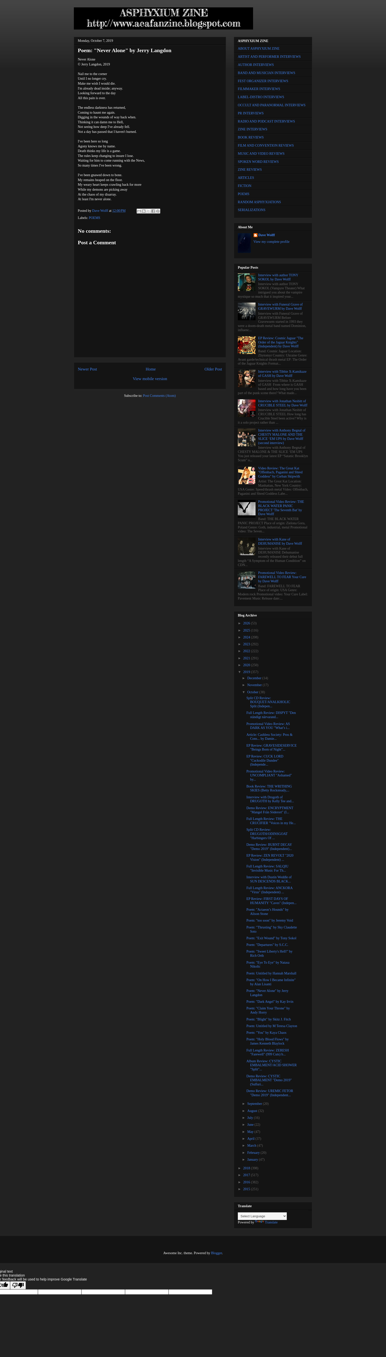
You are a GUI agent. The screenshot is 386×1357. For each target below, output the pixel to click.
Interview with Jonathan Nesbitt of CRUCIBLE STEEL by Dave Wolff (282, 403)
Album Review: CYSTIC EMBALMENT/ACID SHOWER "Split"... (271, 1065)
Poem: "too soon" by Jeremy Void (269, 920)
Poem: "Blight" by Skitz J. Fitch (268, 1019)
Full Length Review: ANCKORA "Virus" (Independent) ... (269, 890)
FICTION (244, 186)
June (250, 1124)
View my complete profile (272, 242)
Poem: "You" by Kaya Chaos (266, 1032)
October (253, 692)
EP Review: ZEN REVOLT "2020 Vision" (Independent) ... (269, 858)
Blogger (216, 1253)
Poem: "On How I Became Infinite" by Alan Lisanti (271, 982)
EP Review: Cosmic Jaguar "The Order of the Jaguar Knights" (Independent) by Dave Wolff (280, 342)
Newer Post (87, 369)
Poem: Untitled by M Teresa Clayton (271, 1026)
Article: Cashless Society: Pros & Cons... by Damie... (269, 737)
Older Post (213, 369)
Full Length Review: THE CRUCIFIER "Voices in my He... (271, 821)
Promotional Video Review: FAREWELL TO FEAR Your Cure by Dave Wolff (282, 577)
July (250, 1118)
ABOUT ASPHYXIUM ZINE (258, 48)
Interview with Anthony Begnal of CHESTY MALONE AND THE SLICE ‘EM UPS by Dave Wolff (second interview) (282, 437)
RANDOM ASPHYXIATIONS (259, 202)
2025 (247, 630)
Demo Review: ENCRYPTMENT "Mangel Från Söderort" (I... (269, 810)
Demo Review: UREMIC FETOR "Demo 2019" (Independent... (269, 1093)
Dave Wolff (266, 235)
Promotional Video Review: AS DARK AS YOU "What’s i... (268, 726)
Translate (266, 1222)
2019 (247, 672)
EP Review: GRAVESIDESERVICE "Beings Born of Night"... (271, 748)
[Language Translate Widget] (262, 1216)
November (255, 685)
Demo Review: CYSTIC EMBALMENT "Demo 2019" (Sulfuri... (269, 1080)
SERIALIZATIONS (251, 210)
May (250, 1132)
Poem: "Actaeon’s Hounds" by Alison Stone (267, 912)
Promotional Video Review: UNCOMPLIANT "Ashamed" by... (269, 776)
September (255, 1104)
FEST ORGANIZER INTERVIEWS (263, 81)
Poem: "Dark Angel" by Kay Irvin (269, 1001)
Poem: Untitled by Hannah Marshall (271, 973)
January (253, 1159)
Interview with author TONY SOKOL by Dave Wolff (278, 277)
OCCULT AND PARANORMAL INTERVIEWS (272, 105)
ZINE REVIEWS (250, 169)
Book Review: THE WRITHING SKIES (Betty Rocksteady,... (269, 788)
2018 (247, 1168)
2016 (247, 1182)
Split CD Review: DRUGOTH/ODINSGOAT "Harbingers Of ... (267, 834)
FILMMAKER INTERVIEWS (259, 89)
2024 (247, 637)
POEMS (94, 218)
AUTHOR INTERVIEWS (256, 65)
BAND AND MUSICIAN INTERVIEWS (266, 73)
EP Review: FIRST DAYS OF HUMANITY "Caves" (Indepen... (271, 901)
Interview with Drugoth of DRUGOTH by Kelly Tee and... (270, 799)
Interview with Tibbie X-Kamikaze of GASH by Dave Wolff (282, 374)
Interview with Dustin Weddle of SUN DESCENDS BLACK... (269, 879)
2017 (247, 1175)
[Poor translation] (18, 1285)
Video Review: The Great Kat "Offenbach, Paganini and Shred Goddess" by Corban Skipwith (280, 472)
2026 (247, 623)
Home (151, 369)
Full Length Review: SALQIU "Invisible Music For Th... (267, 868)
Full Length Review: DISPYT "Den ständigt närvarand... (271, 715)
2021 (247, 658)
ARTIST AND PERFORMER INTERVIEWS (269, 57)
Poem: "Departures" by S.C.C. (267, 945)
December (254, 678)
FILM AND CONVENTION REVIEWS (266, 145)
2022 (247, 651)
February (253, 1153)
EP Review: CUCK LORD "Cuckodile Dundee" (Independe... (264, 761)
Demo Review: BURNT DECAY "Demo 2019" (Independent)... (269, 847)
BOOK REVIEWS (251, 137)
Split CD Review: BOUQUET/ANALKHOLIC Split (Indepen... (268, 702)
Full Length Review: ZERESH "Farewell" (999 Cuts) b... (267, 1052)
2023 (247, 644)
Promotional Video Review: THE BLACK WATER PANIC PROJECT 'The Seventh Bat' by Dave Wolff (281, 508)
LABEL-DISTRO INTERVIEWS (261, 97)
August (252, 1111)
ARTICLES (246, 178)
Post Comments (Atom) (159, 396)
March (252, 1145)
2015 (247, 1189)
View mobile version (150, 378)
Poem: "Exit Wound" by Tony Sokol (271, 938)
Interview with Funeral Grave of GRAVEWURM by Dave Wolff (280, 306)
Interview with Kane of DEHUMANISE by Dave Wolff (280, 541)
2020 (247, 665)
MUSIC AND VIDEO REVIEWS (261, 153)
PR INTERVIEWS (251, 113)
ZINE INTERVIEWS (252, 129)
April (251, 1139)
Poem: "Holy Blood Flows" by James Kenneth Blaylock (267, 1041)
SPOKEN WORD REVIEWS (258, 162)
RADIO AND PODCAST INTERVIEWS (266, 121)
